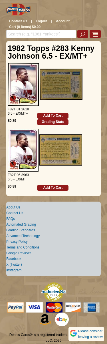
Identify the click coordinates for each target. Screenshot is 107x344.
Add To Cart (52, 116)
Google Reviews (18, 253)
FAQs (10, 219)
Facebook (13, 259)
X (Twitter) (14, 265)
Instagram (13, 270)
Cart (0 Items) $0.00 (25, 27)
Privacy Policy (17, 242)
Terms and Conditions (22, 247)
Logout (41, 21)
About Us (13, 207)
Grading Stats (53, 122)
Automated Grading (21, 224)
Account (63, 21)
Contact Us (18, 21)
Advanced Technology (23, 236)
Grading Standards (20, 230)
